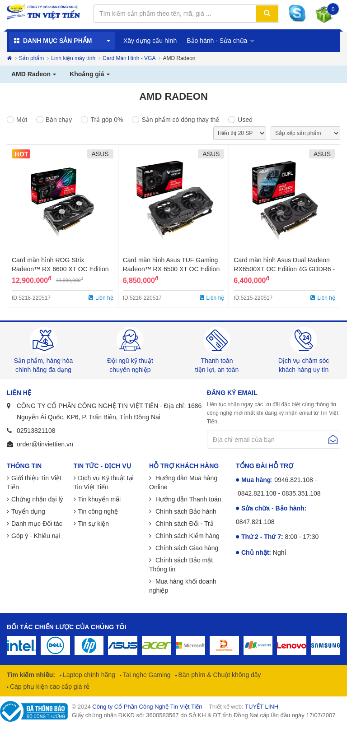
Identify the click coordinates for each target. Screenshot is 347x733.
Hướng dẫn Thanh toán (187, 499)
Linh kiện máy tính (73, 58)
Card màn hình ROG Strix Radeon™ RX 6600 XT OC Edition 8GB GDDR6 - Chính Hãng (60, 269)
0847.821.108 (255, 521)
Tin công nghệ (98, 511)
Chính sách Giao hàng (186, 548)
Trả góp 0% (106, 119)
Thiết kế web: (243, 706)
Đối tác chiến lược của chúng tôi (66, 627)
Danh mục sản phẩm (57, 40)
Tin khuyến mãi (99, 499)
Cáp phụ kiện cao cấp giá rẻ (48, 686)
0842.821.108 (257, 493)
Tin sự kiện (93, 523)
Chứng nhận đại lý (37, 499)
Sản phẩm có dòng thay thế (180, 119)
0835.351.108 (301, 493)
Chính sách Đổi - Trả (184, 523)
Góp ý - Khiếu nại (36, 535)
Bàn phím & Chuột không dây (219, 674)
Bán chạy (59, 119)
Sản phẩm (31, 58)
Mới (21, 119)
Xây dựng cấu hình (150, 40)
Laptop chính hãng (88, 674)
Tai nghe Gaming (146, 674)
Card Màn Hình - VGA (129, 58)
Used (245, 119)
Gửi (333, 440)
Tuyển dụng (28, 511)
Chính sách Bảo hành (185, 511)
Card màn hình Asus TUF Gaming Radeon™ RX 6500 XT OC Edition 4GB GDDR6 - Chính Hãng (171, 269)
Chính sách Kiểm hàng (187, 535)
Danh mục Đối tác (36, 523)
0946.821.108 (293, 479)
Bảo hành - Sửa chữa (217, 40)
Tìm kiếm (267, 13)
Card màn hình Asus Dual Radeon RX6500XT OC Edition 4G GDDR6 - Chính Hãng (284, 269)
